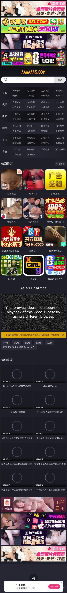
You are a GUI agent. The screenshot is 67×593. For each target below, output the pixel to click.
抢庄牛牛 (60, 95)
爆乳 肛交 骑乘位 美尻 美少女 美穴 (19, 347)
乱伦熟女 (45, 119)
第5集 (49, 342)
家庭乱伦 (31, 137)
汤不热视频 (60, 149)
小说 (4, 139)
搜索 (60, 79)
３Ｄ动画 (60, 102)
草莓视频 (45, 149)
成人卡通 (45, 114)
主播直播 (45, 107)
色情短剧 (31, 154)
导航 (4, 151)
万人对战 (45, 90)
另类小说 (31, 142)
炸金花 (31, 95)
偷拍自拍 (31, 114)
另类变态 (60, 119)
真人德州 (31, 90)
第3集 (27, 342)
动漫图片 (60, 125)
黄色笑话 (45, 142)
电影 (4, 116)
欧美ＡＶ (45, 102)
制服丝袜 (17, 119)
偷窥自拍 (17, 125)
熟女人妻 (17, 107)
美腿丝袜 (17, 130)
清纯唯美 (31, 130)
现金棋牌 (45, 95)
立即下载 (54, 586)
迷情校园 (17, 142)
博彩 (4, 92)
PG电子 (16, 90)
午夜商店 (31, 149)
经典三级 (31, 119)
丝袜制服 (31, 107)
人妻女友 (45, 137)
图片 (4, 128)
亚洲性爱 (17, 114)
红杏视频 (17, 154)
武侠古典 (60, 137)
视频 (4, 104)
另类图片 (60, 130)
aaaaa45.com (33, 72)
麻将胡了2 (16, 95)
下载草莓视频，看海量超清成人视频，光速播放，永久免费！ (35, 335)
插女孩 (17, 149)
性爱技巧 (60, 142)
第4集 (38, 342)
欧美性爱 (60, 114)
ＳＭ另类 (60, 107)
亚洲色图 (31, 125)
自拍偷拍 (31, 102)
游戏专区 (60, 90)
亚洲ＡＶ (17, 102)
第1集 (5, 342)
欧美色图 (45, 125)
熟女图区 (45, 130)
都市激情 (17, 137)
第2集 (16, 342)
